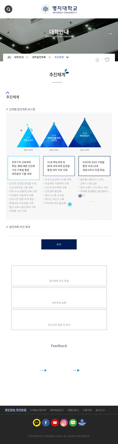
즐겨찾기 (107, 59)
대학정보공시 (57, 410)
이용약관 (87, 410)
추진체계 (59, 57)
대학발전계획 (39, 57)
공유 (97, 59)
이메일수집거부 (38, 410)
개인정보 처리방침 (15, 410)
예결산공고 (73, 410)
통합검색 (8, 9)
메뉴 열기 (111, 9)
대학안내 (19, 57)
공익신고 (100, 410)
